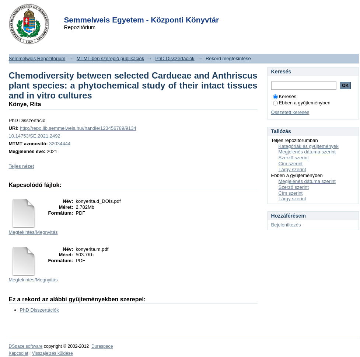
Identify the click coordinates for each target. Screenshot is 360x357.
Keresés (285, 96)
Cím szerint (291, 163)
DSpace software (26, 346)
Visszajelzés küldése (52, 353)
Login (167, 10)
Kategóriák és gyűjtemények (309, 146)
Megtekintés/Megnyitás (33, 232)
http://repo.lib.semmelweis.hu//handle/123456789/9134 (78, 128)
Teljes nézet (21, 166)
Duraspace (102, 346)
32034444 (59, 143)
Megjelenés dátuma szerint (307, 152)
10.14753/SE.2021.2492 (34, 136)
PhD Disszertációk (174, 58)
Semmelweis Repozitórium (37, 58)
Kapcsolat (18, 353)
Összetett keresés (290, 112)
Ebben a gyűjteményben (302, 102)
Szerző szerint (294, 157)
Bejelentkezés (286, 225)
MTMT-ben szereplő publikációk (110, 58)
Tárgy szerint (292, 169)
